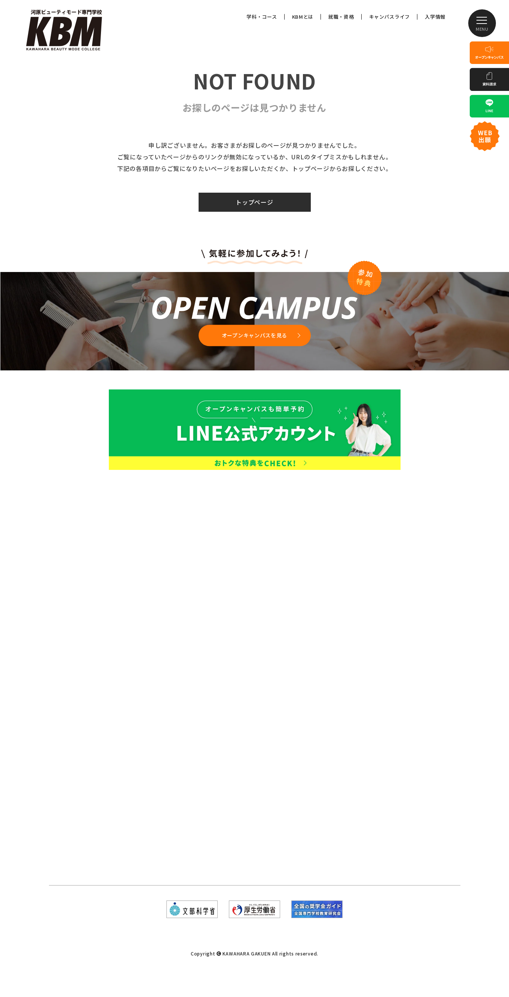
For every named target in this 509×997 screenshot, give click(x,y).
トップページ (254, 202)
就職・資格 (341, 16)
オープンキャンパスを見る (254, 335)
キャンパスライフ (389, 16)
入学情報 (435, 16)
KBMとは (303, 16)
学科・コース (261, 16)
